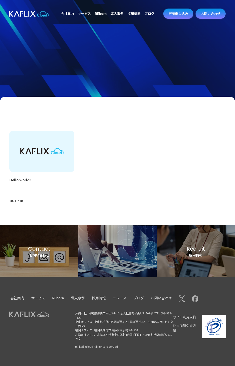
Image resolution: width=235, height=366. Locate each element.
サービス (84, 8)
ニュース (119, 297)
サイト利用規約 (184, 317)
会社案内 (67, 8)
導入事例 (117, 8)
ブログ (149, 8)
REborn (101, 8)
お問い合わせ (161, 297)
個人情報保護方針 (184, 328)
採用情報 (134, 8)
